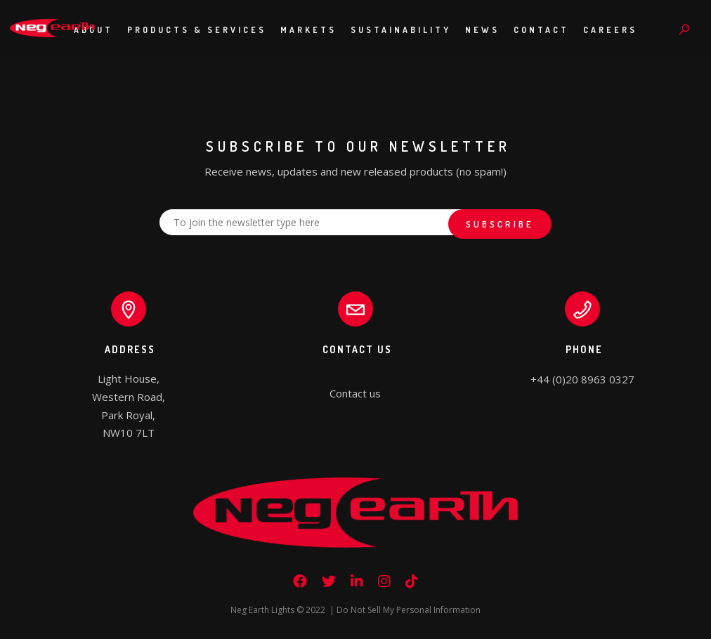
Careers (610, 30)
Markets (308, 30)
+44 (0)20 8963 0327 (582, 379)
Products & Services (196, 30)
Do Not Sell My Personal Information (409, 610)
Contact (541, 30)
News (482, 30)
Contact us (355, 393)
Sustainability (401, 30)
